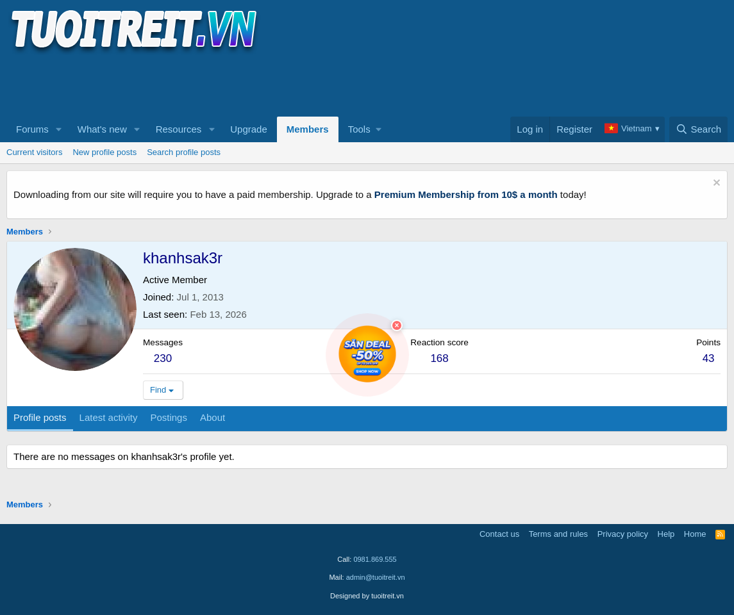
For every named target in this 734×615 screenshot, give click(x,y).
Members (308, 129)
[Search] (698, 129)
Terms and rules (558, 534)
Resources (179, 129)
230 (163, 358)
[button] (59, 129)
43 (709, 358)
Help (666, 534)
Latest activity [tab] (108, 417)
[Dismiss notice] (715, 184)
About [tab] (212, 417)
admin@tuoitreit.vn (375, 577)
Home (695, 534)
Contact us (499, 534)
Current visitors (34, 152)
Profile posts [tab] (40, 417)
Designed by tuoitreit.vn (367, 596)
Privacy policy (622, 534)
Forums (32, 129)
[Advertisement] (239, 84)
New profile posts (104, 152)
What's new (102, 129)
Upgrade (248, 129)
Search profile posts (184, 152)
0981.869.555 (374, 559)
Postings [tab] (168, 417)
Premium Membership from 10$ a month (466, 194)
